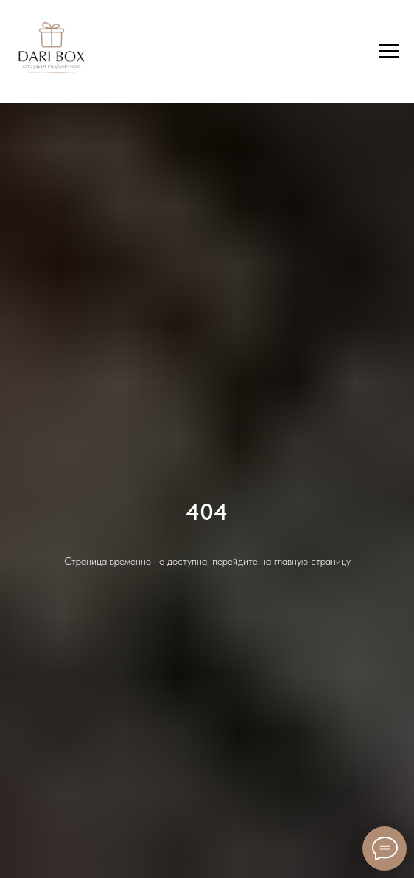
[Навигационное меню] (389, 51)
